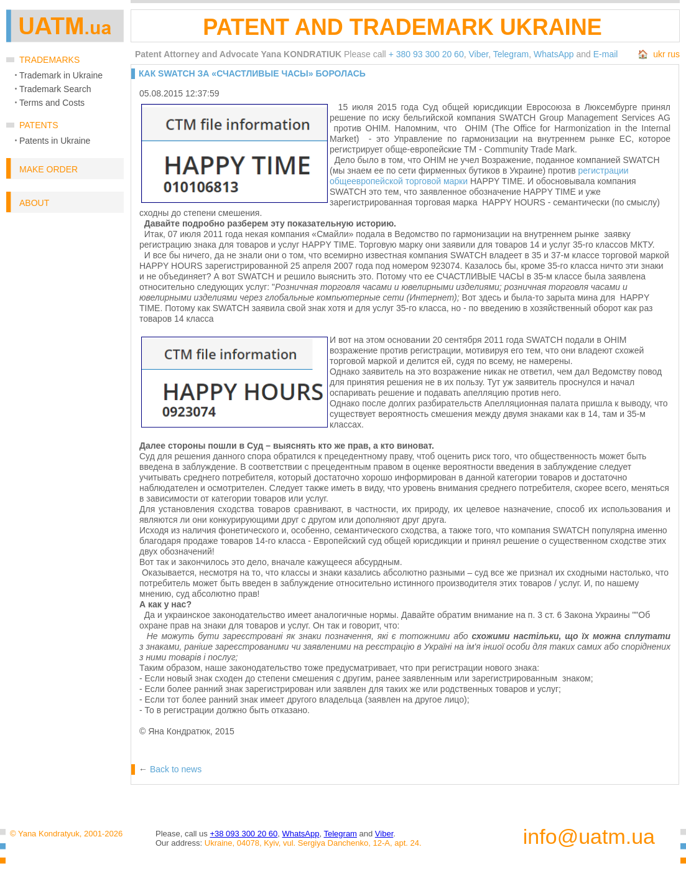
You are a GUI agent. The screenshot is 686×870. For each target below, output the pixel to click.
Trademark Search (55, 89)
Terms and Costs (52, 103)
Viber (478, 54)
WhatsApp (554, 54)
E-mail (605, 54)
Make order (48, 169)
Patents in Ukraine (54, 141)
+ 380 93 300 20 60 (426, 54)
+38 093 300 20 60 (243, 833)
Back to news (176, 769)
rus (674, 54)
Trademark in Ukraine (61, 75)
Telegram (511, 54)
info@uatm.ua (589, 836)
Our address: (178, 843)
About (34, 203)
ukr (659, 54)
